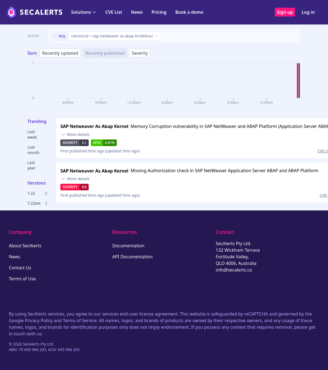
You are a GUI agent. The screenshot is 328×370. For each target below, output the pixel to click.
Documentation (128, 246)
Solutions (83, 12)
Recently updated (60, 53)
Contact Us (20, 268)
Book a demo (189, 12)
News (137, 12)
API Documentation (132, 257)
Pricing (158, 12)
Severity (140, 53)
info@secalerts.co (234, 270)
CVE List (113, 12)
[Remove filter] (55, 36)
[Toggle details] (75, 134)
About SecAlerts (25, 246)
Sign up (285, 12)
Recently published (104, 53)
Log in (308, 12)
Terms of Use (22, 279)
